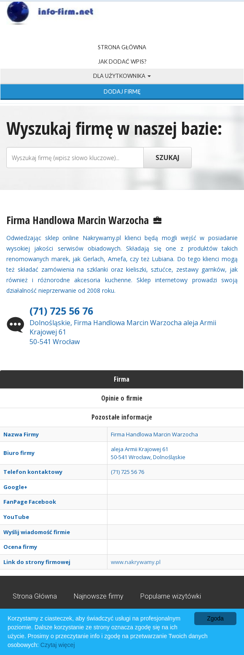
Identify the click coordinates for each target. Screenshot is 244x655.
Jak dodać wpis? (122, 61)
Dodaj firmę (122, 91)
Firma (121, 379)
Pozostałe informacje (121, 417)
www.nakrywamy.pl (136, 562)
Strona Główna (122, 47)
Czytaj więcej (57, 645)
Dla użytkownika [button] (122, 75)
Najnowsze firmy (98, 596)
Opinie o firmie (121, 398)
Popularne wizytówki (170, 596)
